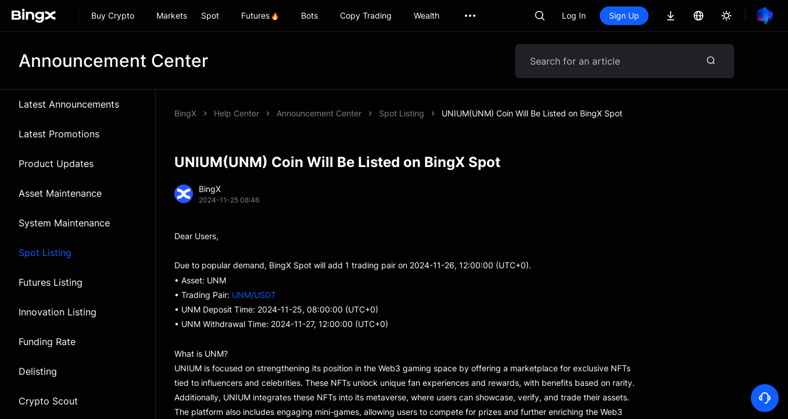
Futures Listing (51, 282)
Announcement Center (319, 113)
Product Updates (56, 163)
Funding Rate (47, 341)
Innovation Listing (57, 312)
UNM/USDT (254, 295)
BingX (185, 113)
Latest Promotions (59, 134)
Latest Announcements (69, 104)
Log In (574, 15)
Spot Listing (45, 252)
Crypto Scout (48, 401)
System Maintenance (64, 223)
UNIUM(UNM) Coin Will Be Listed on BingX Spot (532, 113)
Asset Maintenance (60, 193)
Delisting (38, 371)
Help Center (236, 113)
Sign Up (624, 15)
